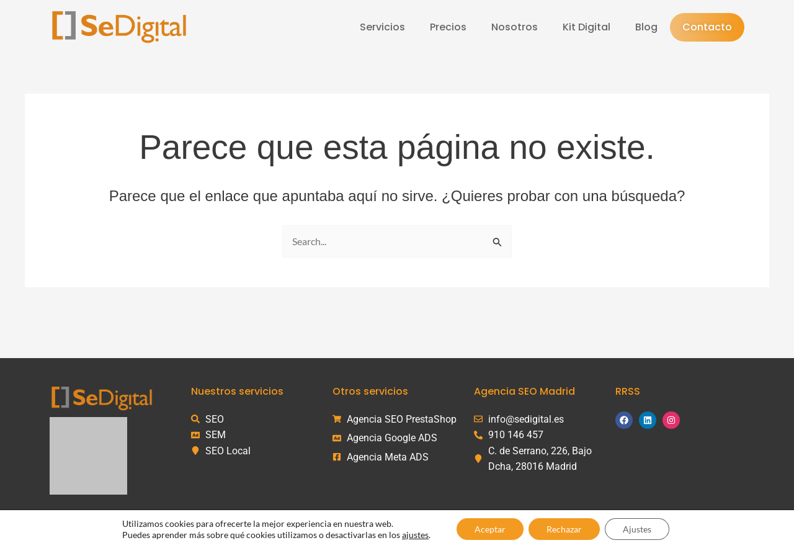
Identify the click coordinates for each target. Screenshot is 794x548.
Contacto (707, 27)
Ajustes (638, 528)
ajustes (413, 534)
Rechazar (564, 528)
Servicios (382, 27)
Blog (646, 27)
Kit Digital (586, 27)
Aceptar (488, 528)
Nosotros (514, 27)
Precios (448, 27)
